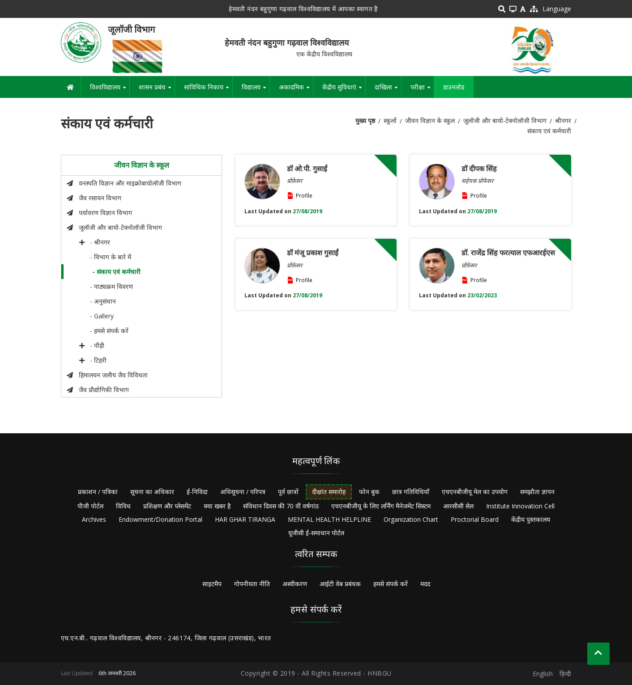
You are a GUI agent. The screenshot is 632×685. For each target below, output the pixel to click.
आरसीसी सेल (458, 506)
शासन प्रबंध (157, 90)
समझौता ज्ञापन (537, 491)
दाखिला (388, 90)
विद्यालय (255, 90)
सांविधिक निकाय (208, 90)
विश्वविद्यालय (109, 90)
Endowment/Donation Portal (160, 519)
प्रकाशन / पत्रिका (98, 491)
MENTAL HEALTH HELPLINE (329, 519)
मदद (425, 583)
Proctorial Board (475, 519)
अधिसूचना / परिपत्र (242, 491)
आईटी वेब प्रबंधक (340, 583)
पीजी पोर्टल (90, 506)
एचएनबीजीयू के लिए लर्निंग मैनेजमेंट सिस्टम (381, 506)
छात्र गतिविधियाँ (410, 491)
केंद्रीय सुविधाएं (343, 90)
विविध (123, 506)
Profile (304, 195)
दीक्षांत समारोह (329, 491)
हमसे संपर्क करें (390, 583)
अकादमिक (296, 90)
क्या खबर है (217, 506)
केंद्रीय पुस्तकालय (530, 519)
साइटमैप (212, 583)
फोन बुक (369, 491)
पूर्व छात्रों (288, 491)
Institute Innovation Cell (520, 506)
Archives (94, 519)
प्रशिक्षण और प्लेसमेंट (167, 506)
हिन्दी (565, 673)
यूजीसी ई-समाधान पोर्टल (316, 533)
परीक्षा (422, 90)
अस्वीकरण (294, 583)
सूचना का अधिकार (152, 491)
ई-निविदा (197, 491)
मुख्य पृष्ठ (365, 120)
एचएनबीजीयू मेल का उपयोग (475, 491)
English (543, 673)
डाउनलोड (453, 87)
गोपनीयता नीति (252, 583)
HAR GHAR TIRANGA (245, 519)
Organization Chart (411, 519)
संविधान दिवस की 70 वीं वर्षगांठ (281, 506)
